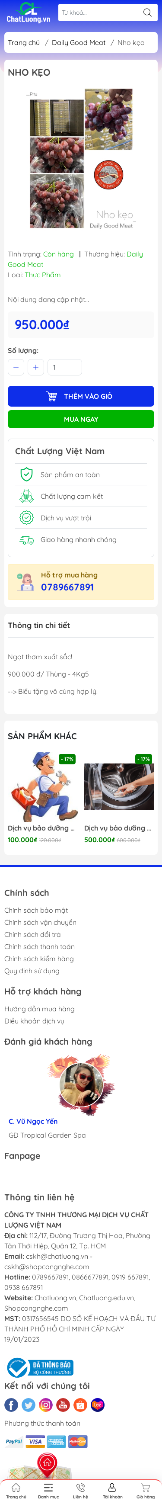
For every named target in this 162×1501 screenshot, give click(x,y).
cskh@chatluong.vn (57, 1256)
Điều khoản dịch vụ (34, 1021)
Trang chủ (24, 42)
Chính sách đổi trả (32, 934)
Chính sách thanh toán (39, 946)
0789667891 (67, 587)
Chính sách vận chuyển (40, 922)
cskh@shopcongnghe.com (46, 1266)
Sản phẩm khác (42, 736)
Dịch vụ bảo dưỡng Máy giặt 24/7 (119, 828)
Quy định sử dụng (32, 970)
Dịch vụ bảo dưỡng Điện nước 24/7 (43, 828)
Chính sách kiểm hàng (39, 958)
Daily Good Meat (78, 42)
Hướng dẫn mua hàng (39, 1008)
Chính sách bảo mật (36, 910)
